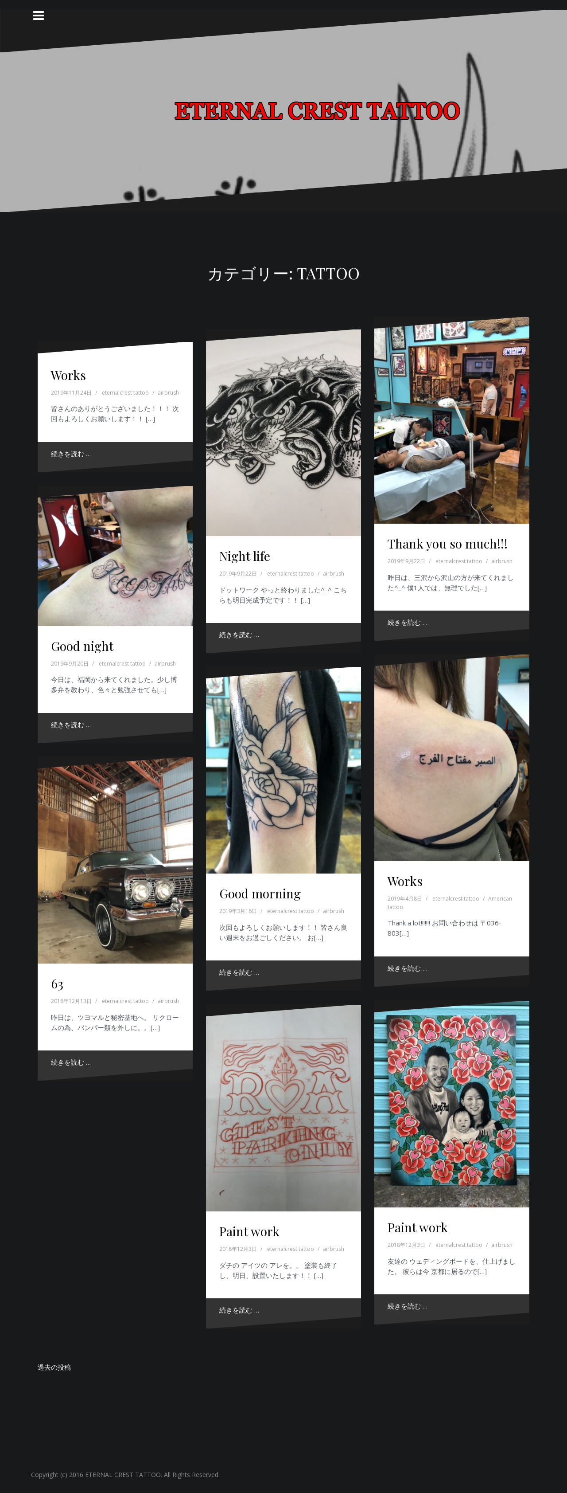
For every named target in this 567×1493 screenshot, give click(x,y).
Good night (82, 646)
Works (68, 375)
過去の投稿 (54, 1367)
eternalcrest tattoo (125, 392)
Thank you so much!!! (448, 543)
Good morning (260, 893)
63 (57, 983)
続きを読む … (71, 453)
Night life (244, 556)
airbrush (168, 392)
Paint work (418, 1227)
